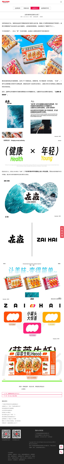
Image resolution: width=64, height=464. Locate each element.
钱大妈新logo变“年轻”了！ (9, 414)
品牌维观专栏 (45, 8)
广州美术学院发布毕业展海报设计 (10, 404)
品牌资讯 (35, 8)
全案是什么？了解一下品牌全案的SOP (11, 406)
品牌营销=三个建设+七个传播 (9, 419)
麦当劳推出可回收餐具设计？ (9, 416)
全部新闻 (17, 8)
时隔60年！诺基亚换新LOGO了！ (10, 423)
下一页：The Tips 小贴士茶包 (10, 396)
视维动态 (26, 8)
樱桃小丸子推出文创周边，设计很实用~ (11, 421)
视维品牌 (25, 386)
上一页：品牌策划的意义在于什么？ (12, 393)
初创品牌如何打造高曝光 (8, 408)
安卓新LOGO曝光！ (6, 412)
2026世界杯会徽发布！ (7, 410)
